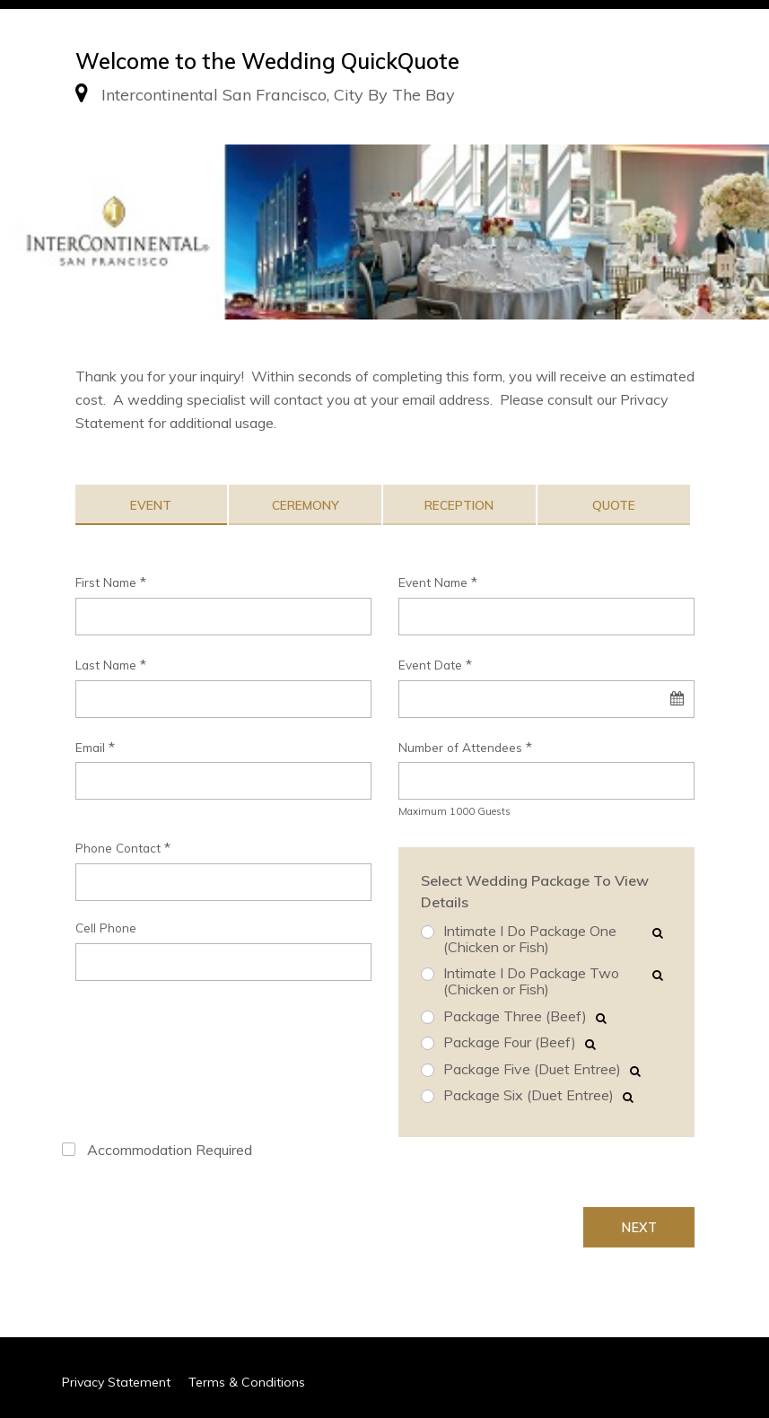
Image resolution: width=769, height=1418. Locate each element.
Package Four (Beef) (509, 1043)
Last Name (105, 664)
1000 (462, 811)
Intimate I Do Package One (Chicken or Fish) (529, 939)
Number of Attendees (460, 747)
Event (150, 504)
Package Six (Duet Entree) (528, 1096)
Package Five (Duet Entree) (532, 1070)
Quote (613, 504)
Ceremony (305, 504)
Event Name (433, 582)
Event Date (430, 664)
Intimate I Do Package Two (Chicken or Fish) (531, 981)
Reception (459, 504)
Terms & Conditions (246, 1382)
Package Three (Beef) (515, 1017)
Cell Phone (105, 927)
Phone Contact (118, 847)
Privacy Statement (116, 1382)
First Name (105, 582)
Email (90, 747)
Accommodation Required (169, 1149)
